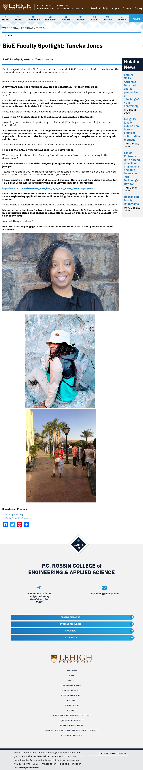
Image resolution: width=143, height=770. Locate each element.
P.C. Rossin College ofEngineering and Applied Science (60, 7)
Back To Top (78, 546)
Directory (71, 670)
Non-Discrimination (71, 725)
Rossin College (99, 8)
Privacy (71, 710)
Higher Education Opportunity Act (71, 715)
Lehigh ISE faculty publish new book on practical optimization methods (132, 129)
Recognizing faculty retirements (131, 200)
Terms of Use (71, 705)
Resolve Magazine (70, 617)
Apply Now (70, 631)
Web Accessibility (71, 690)
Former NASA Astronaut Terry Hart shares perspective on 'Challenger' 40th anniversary (131, 90)
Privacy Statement (29, 767)
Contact (71, 680)
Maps (71, 675)
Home (8, 35)
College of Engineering (18, 518)
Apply (115, 8)
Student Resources (70, 624)
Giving (138, 8)
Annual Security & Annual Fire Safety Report (71, 730)
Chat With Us (71, 638)
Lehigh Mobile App (71, 695)
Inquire (136, 18)
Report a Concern (71, 735)
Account (72, 700)
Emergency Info (72, 685)
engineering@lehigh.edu (104, 593)
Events (127, 8)
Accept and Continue (113, 753)
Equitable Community (71, 720)
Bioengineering (14, 514)
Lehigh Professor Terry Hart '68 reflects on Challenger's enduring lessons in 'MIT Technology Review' (132, 168)
